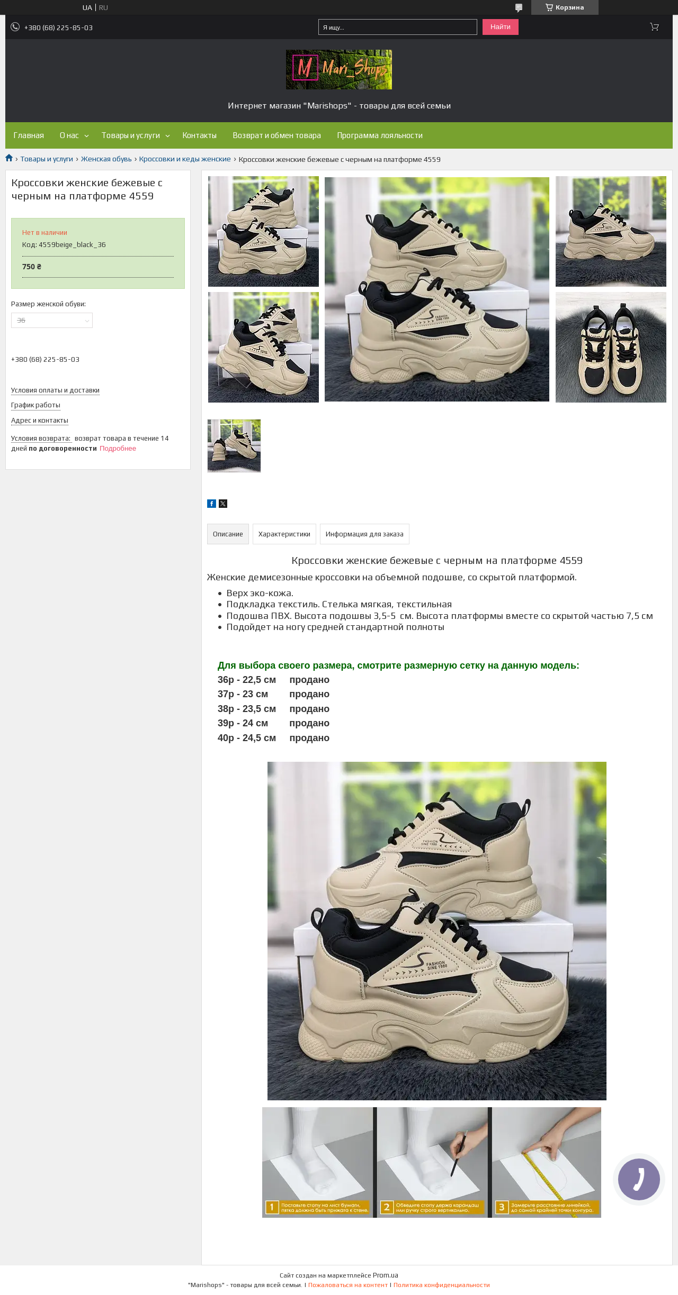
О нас (69, 135)
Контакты (199, 135)
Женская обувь (106, 158)
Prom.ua (385, 1275)
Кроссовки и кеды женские (185, 158)
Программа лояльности (380, 135)
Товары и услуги (130, 135)
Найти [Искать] (500, 27)
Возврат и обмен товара (277, 135)
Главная (28, 135)
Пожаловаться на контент (348, 1285)
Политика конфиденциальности (442, 1285)
